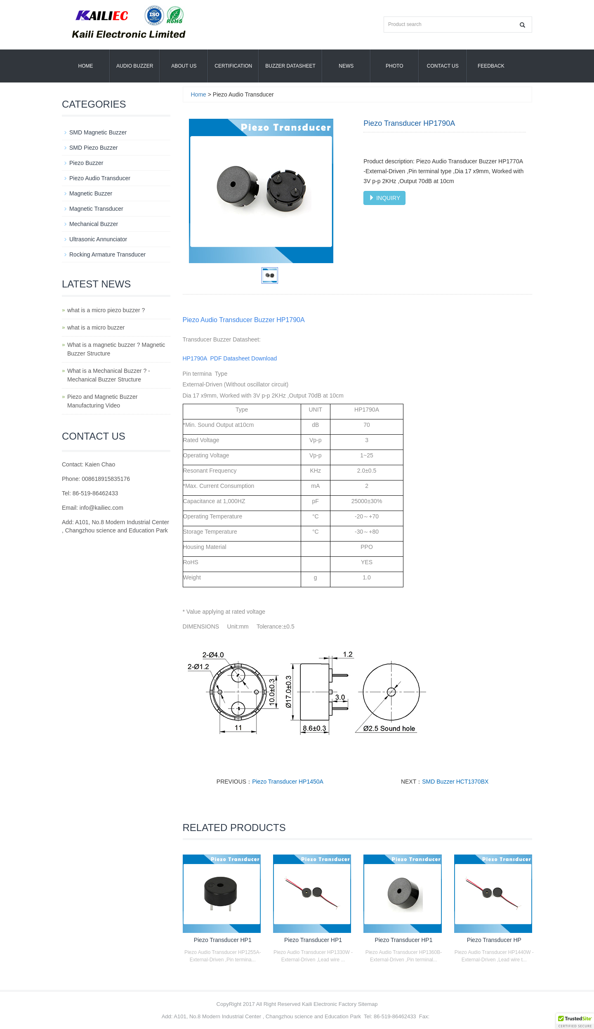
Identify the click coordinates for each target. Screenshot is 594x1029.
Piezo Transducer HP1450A (287, 781)
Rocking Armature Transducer (107, 254)
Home (85, 66)
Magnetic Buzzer (90, 193)
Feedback (491, 66)
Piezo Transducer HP (494, 940)
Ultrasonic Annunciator (98, 239)
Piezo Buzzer (86, 163)
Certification (233, 66)
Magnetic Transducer (96, 208)
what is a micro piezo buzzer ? (106, 310)
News (346, 66)
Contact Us (443, 66)
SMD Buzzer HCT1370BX (455, 781)
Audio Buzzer (134, 66)
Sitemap (368, 1004)
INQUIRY (384, 198)
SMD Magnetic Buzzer (98, 132)
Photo (394, 66)
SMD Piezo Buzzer (93, 147)
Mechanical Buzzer (93, 224)
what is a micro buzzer (96, 327)
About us (183, 66)
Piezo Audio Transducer (99, 178)
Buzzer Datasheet (290, 66)
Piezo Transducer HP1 (223, 940)
